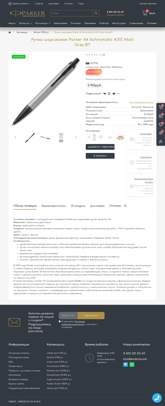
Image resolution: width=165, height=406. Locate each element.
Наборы (104, 23)
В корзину (100, 156)
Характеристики (53, 206)
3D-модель (78, 206)
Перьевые (90, 23)
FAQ (11, 362)
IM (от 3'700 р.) (40, 32)
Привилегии (15, 366)
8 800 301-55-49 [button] (134, 353)
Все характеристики (141, 102)
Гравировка (136, 23)
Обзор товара (25, 205)
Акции (12, 23)
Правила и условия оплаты (24, 371)
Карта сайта (16, 384)
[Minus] (94, 139)
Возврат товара (18, 379)
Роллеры (76, 23)
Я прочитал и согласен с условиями (79, 324)
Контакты (15, 375)
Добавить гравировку (101, 147)
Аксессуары (119, 23)
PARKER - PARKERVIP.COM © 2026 (25, 402)
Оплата (68, 4)
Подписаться (91, 315)
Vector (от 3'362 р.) (57, 388)
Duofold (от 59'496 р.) (58, 375)
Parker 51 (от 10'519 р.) (58, 384)
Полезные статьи (19, 353)
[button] (20, 3)
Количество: (93, 131)
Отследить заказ (19, 357)
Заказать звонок (115, 15)
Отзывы (152, 23)
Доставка (54, 4)
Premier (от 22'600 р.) (58, 371)
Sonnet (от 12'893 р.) (58, 366)
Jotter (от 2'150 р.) (56, 353)
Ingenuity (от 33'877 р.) (59, 379)
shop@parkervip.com (135, 359)
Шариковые (60, 23)
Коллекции (22, 32)
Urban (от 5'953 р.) (57, 362)
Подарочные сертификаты (24, 388)
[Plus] (94, 135)
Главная (39, 4)
